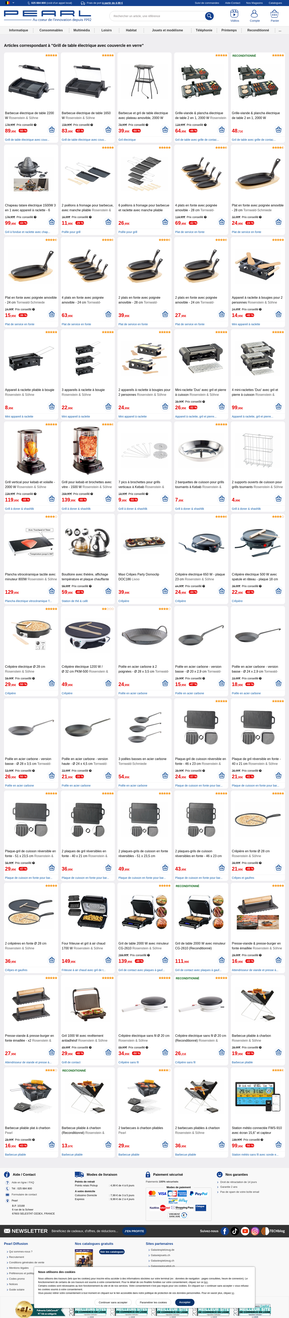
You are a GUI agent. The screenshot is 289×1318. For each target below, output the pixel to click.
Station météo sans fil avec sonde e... (255, 1154)
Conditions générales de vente (26, 1262)
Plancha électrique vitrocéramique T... (28, 601)
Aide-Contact (232, 2)
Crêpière (123, 601)
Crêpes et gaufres (243, 877)
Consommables (51, 30)
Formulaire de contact (24, 1194)
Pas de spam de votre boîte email (239, 1191)
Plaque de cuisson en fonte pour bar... (199, 785)
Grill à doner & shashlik (19, 508)
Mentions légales (19, 1267)
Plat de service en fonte (190, 232)
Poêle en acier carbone (132, 693)
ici (233, 1293)
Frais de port (105, 2)
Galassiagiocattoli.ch (163, 1266)
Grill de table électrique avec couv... (27, 139)
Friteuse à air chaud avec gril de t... (84, 970)
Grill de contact (71, 1062)
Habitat (131, 30)
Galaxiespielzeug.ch (162, 1260)
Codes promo (17, 1278)
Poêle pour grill (71, 232)
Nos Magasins (254, 2)
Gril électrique (127, 139)
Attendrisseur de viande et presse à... (255, 970)
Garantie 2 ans (228, 1186)
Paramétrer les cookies (153, 1302)
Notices (13, 1284)
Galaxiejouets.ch (160, 1255)
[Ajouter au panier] (51, 130)
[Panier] (275, 16)
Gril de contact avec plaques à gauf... (141, 970)
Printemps (229, 30)
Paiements (162, 1181)
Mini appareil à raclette (246, 324)
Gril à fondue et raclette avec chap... (27, 232)
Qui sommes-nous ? (20, 1251)
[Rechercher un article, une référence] (162, 16)
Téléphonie (204, 30)
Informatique (18, 30)
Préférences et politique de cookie (28, 1273)
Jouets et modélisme (167, 30)
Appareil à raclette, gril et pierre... (196, 416)
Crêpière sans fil (128, 1062)
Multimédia (81, 30)
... (280, 30)
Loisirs (107, 30)
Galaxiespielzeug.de (162, 1249)
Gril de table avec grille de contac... (197, 139)
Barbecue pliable (242, 1062)
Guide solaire (16, 1289)
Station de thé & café (75, 601)
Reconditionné (258, 30)
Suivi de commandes (207, 2)
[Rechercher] (209, 16)
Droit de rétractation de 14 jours (238, 1182)
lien (206, 1282)
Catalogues (275, 2)
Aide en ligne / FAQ (23, 1182)
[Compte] (255, 16)
